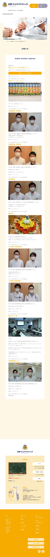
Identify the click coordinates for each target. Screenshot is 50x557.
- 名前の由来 (8, 523)
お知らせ (23, 78)
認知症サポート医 (12, 315)
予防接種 (37, 525)
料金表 (22, 518)
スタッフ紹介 (23, 525)
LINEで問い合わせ (36, 546)
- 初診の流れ (8, 529)
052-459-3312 (8, 14)
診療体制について (11, 480)
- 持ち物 (7, 531)
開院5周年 (10, 213)
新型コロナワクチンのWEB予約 (25, 73)
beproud (32, 58)
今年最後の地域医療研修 (14, 280)
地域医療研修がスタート (14, 360)
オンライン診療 (36, 542)
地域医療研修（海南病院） (15, 110)
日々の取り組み (24, 108)
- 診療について (8, 520)
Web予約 (33, 6)
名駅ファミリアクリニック (13, 76)
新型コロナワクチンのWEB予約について (18, 67)
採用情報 (22, 528)
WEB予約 (36, 538)
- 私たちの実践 (8, 521)
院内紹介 (22, 521)
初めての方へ (8, 526)
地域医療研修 (11, 179)
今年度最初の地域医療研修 (15, 246)
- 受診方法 (7, 528)
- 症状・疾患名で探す (39, 516)
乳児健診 (37, 528)
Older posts (10, 65)
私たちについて (9, 518)
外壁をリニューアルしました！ (16, 80)
